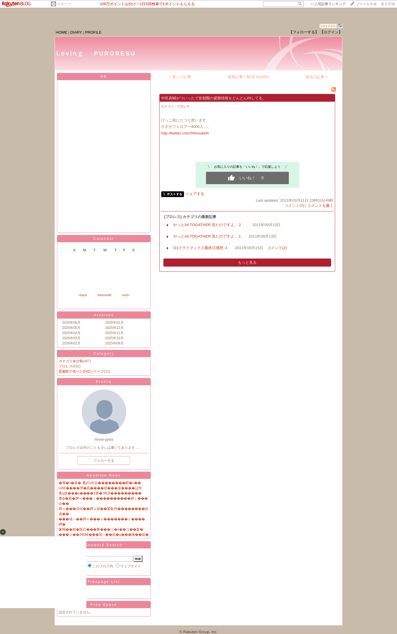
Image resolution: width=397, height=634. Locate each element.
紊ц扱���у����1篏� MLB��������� (100, 493)
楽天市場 (388, 4)
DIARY (76, 32)
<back (82, 295)
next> (126, 295)
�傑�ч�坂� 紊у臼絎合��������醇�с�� (100, 483)
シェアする (195, 194)
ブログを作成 (366, 4)
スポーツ (64, 4)
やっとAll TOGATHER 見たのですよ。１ (207, 236)
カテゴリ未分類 (71, 361)
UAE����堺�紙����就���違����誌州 (100, 488)
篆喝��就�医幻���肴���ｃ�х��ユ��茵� (101, 529)
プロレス (65, 366)
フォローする (103, 460)
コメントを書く (320, 205)
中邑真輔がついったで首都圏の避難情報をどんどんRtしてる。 (213, 98)
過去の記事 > (317, 77)
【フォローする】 (304, 32)
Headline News (104, 475)
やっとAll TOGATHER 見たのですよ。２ (209, 225)
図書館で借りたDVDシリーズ (81, 371)
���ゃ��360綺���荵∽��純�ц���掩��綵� (104, 535)
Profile (104, 382)
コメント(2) (277, 248)
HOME (61, 32)
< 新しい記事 (180, 77)
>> (328, 4)
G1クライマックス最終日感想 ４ (200, 248)
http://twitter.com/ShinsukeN (185, 133)
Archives (104, 315)
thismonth (104, 295)
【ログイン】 (331, 32)
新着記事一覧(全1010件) (248, 77)
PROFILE (93, 32)
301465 (328, 26)
